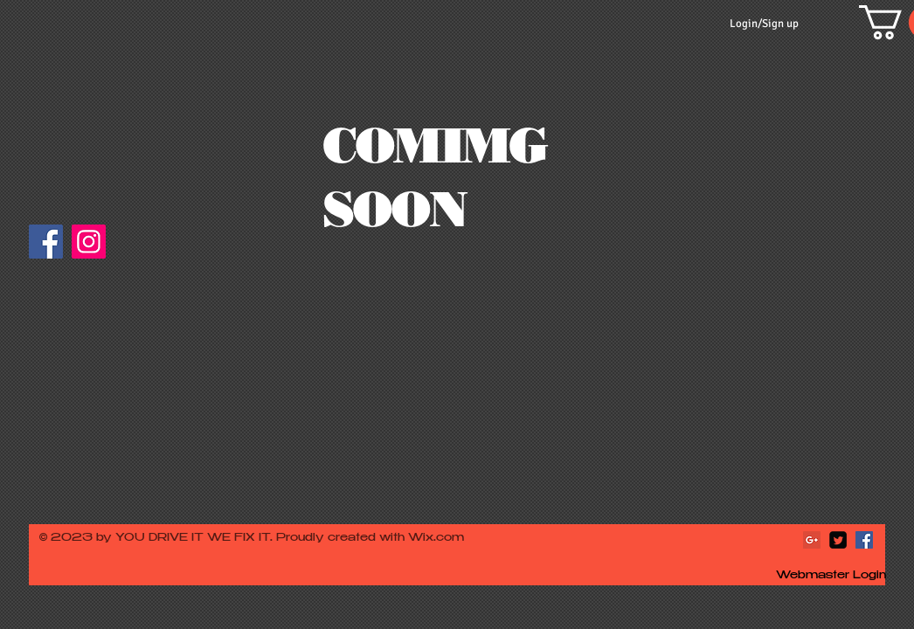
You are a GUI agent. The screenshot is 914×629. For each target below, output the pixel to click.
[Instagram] (89, 242)
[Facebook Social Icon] (864, 540)
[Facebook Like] (148, 250)
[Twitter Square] (838, 540)
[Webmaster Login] (831, 576)
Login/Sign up (764, 23)
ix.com (443, 538)
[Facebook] (46, 242)
